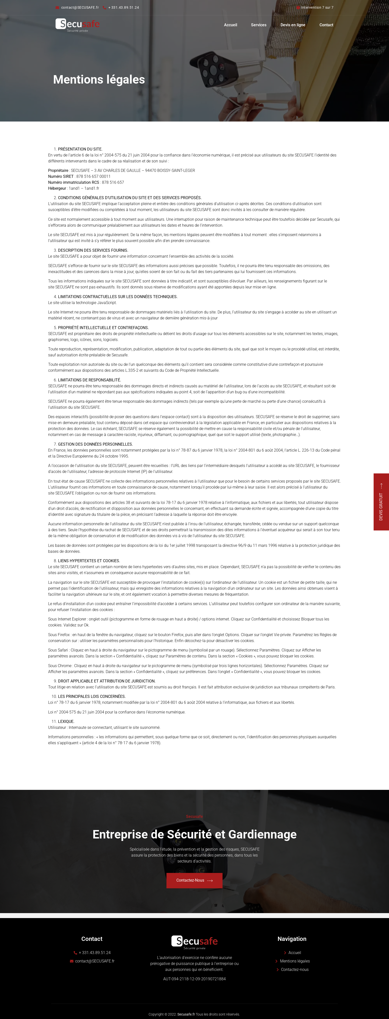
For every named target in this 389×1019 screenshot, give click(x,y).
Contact (326, 25)
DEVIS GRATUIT (381, 502)
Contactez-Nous (194, 880)
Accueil (228, 25)
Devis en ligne (292, 25)
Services (257, 25)
